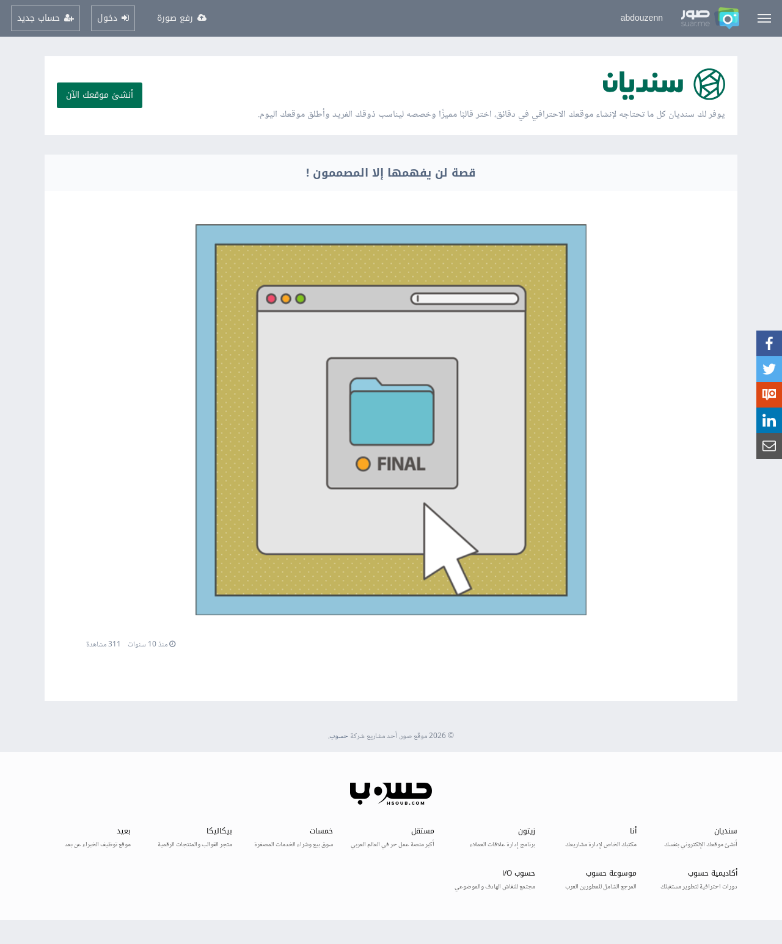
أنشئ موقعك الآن (99, 95)
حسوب (338, 736)
